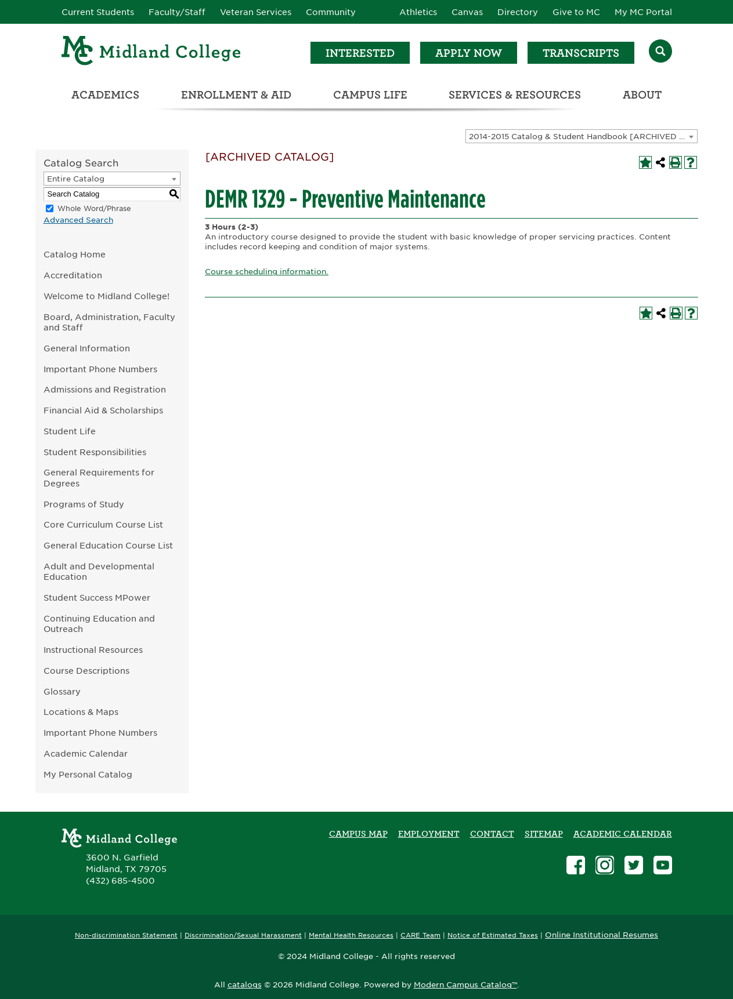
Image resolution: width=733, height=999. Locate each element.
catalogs (245, 984)
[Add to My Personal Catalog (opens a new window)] (645, 162)
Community (331, 12)
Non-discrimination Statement (126, 935)
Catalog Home (75, 254)
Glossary (62, 691)
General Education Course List (108, 545)
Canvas (467, 12)
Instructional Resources (93, 650)
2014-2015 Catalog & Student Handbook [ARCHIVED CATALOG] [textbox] (583, 136)
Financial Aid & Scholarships (103, 410)
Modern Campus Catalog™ (465, 984)
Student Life (70, 431)
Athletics (418, 12)
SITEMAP (544, 833)
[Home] (151, 52)
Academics (105, 95)
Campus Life (370, 95)
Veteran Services (255, 12)
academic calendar (622, 833)
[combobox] (581, 136)
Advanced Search (78, 220)
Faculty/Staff (177, 12)
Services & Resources (515, 95)
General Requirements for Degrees (99, 477)
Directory (517, 12)
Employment (429, 833)
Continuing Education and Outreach (99, 623)
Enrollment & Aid (236, 95)
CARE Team (420, 935)
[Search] (660, 52)
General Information (87, 348)
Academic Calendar (86, 753)
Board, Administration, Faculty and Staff (109, 322)
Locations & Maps (81, 712)
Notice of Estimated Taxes (492, 935)
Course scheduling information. (266, 271)
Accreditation (73, 275)
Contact (492, 833)
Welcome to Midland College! (106, 296)
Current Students (98, 12)
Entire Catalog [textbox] (75, 179)
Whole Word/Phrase (94, 208)
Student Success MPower (97, 597)
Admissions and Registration (105, 389)
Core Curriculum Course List (103, 524)
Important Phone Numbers (100, 369)
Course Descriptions (86, 670)
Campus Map (358, 833)
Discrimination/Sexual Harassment (243, 935)
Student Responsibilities (95, 452)
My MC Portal (643, 12)
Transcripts (581, 53)
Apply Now (468, 53)
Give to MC (576, 12)
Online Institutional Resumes (601, 934)
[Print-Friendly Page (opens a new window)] (675, 162)
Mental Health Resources (351, 935)
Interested (360, 53)
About (642, 95)
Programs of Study (84, 504)
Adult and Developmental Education (99, 571)
